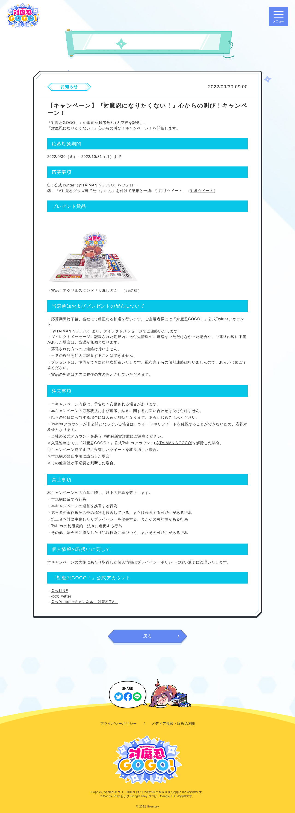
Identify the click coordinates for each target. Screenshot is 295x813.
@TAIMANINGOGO (96, 185)
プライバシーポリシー (156, 562)
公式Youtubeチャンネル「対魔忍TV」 (84, 602)
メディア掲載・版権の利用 (174, 723)
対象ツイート (202, 191)
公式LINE (59, 591)
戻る (147, 636)
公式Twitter (61, 596)
